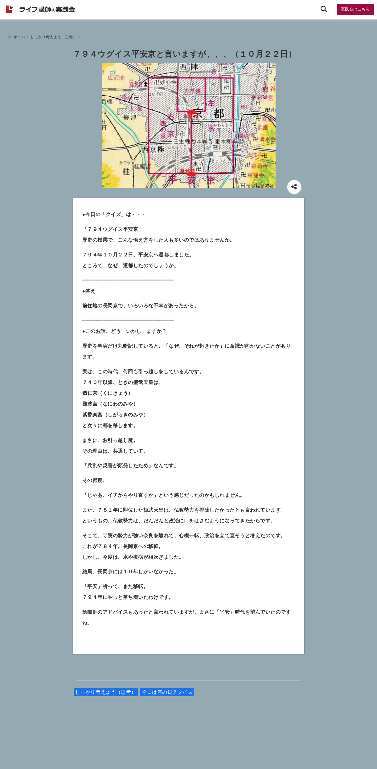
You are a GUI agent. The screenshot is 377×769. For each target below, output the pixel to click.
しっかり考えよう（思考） (105, 689)
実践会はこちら (355, 9)
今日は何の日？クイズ (167, 689)
